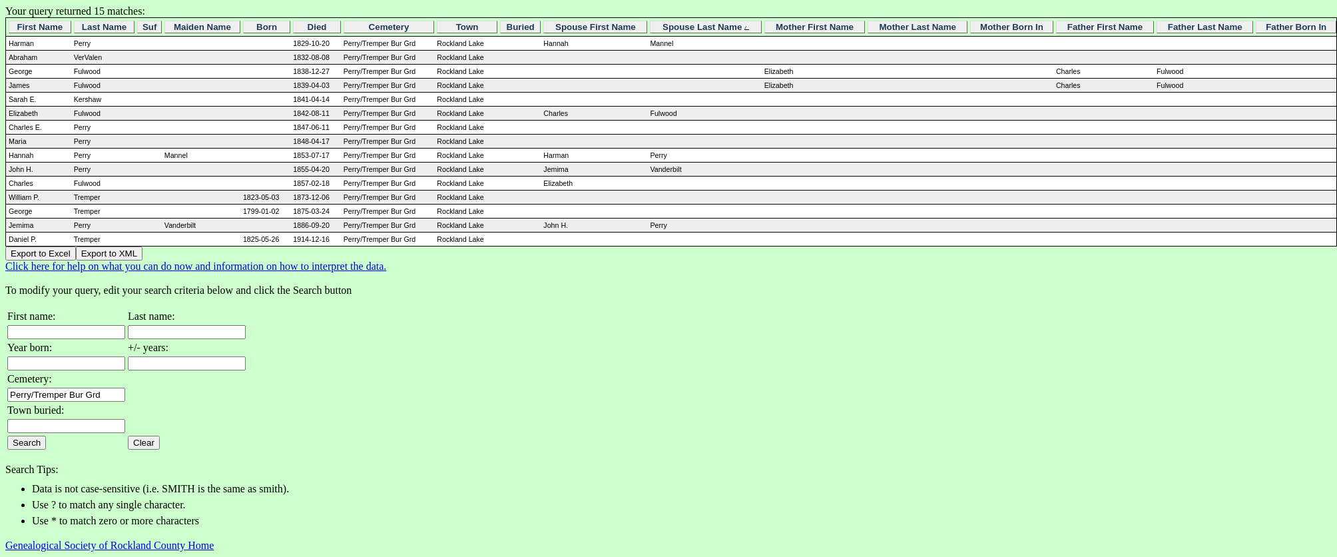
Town (467, 27)
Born (266, 27)
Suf (149, 27)
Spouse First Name (595, 27)
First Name (40, 27)
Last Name (104, 27)
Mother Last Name (917, 27)
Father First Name (1105, 27)
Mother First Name (815, 27)
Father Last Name (1205, 27)
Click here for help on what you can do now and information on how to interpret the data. (195, 266)
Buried (521, 27)
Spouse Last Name (706, 27)
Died (317, 27)
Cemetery (389, 27)
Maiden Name (202, 27)
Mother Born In (1011, 27)
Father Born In (1296, 27)
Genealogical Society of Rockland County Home (109, 545)
